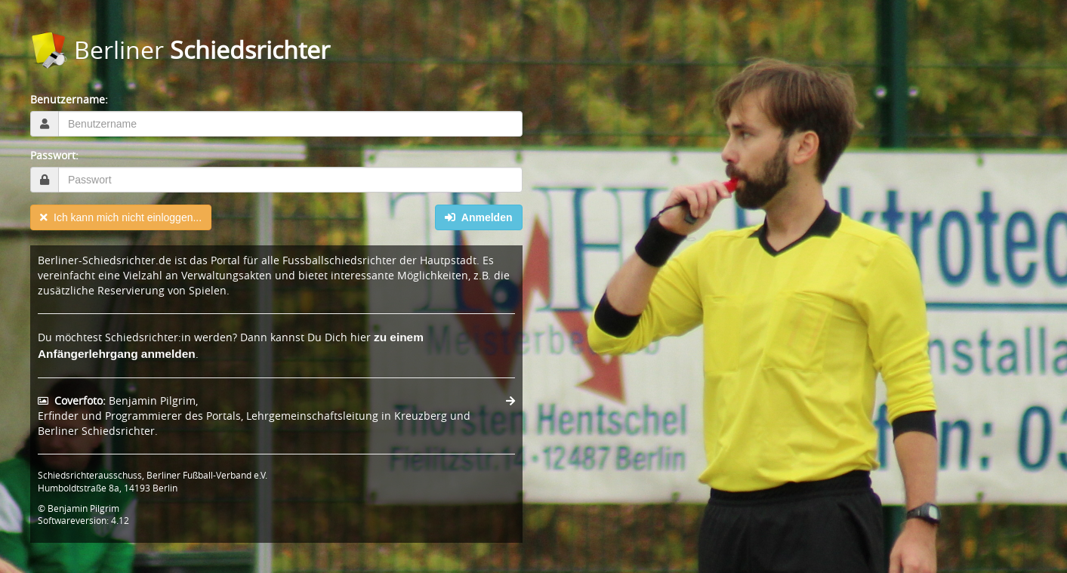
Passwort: (54, 155)
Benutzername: (69, 99)
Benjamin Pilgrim (83, 508)
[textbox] (290, 124)
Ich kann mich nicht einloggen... (121, 217)
